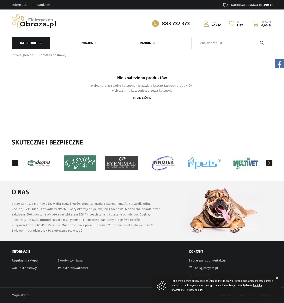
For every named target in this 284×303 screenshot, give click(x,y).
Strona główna (22, 55)
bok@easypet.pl (206, 268)
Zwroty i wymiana (70, 260)
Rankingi (43, 5)
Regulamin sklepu (25, 260)
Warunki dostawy (24, 268)
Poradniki (89, 43)
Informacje (19, 5)
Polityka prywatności (73, 268)
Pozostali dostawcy (52, 55)
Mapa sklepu (21, 295)
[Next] (269, 163)
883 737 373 (176, 23)
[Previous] (15, 163)
